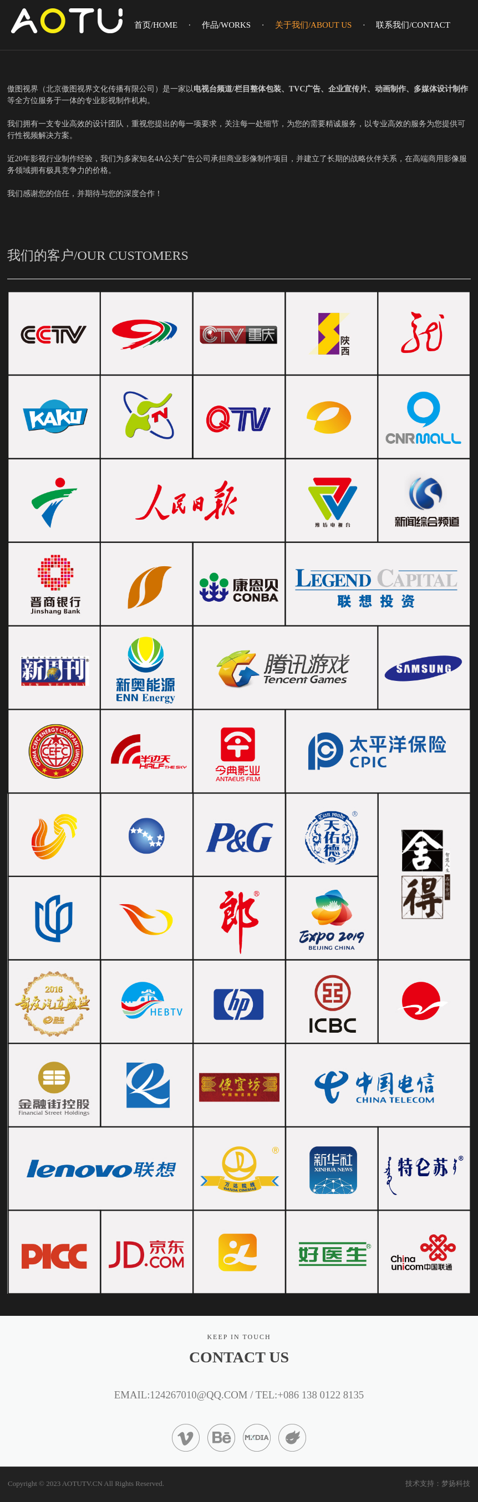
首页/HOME (155, 24)
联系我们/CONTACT (413, 24)
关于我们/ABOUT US (313, 24)
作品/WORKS (226, 24)
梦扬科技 (455, 1483)
